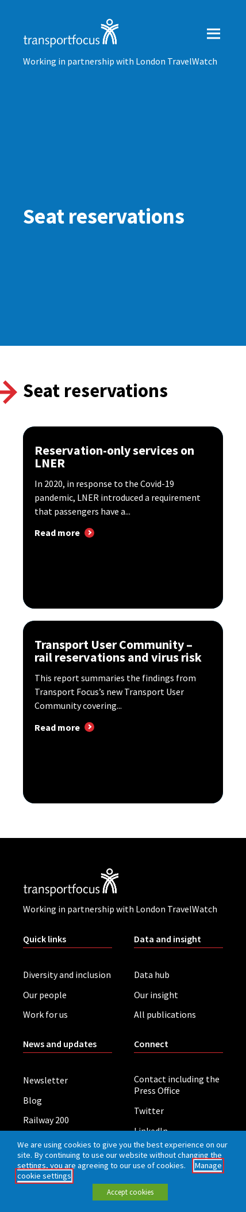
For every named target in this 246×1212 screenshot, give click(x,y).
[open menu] (213, 33)
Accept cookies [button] (130, 1192)
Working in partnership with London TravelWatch (120, 61)
